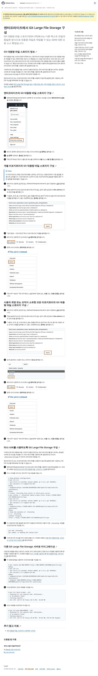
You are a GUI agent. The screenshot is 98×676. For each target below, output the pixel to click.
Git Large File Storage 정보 (23, 84)
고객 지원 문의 (9, 652)
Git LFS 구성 (51, 8)
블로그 (59, 669)
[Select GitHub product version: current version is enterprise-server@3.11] (30, 3)
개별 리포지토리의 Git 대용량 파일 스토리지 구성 (30, 165)
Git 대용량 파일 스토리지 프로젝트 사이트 (21, 631)
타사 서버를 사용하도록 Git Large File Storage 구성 (32, 447)
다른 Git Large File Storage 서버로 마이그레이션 (30, 546)
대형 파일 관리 (38, 84)
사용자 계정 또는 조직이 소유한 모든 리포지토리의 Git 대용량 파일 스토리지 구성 (34, 304)
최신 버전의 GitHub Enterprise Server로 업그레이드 (40, 16)
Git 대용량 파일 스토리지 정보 (20, 51)
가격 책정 (42, 669)
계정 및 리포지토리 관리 (26, 8)
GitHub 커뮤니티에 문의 (12, 649)
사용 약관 (20, 669)
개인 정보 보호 (29, 669)
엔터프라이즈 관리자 (11, 8)
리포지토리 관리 (40, 8)
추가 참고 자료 (12, 625)
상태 (36, 669)
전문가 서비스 (51, 669)
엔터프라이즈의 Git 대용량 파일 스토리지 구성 (29, 92)
